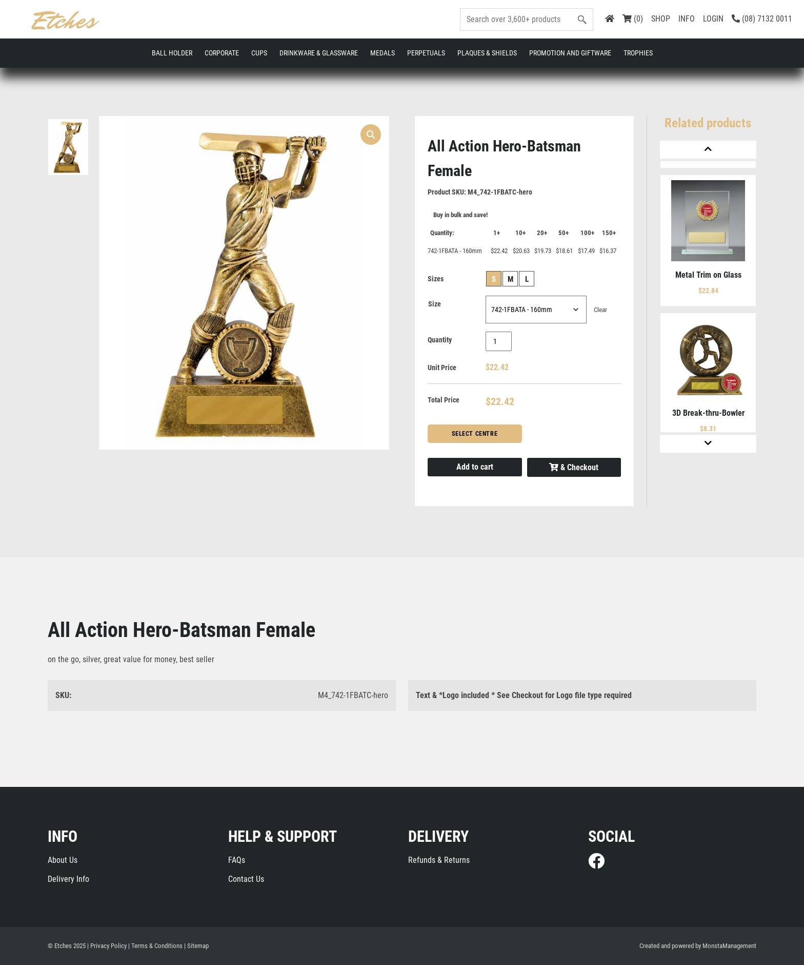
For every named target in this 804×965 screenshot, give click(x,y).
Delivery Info (68, 879)
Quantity (440, 340)
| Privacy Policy (107, 946)
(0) (632, 19)
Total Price (443, 400)
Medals (382, 53)
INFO (686, 19)
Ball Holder (172, 53)
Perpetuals (426, 53)
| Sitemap (196, 946)
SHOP (660, 19)
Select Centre (474, 433)
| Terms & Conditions (155, 946)
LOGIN (713, 19)
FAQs (236, 860)
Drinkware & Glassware (318, 53)
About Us (62, 860)
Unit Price (442, 367)
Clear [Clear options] (600, 310)
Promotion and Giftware (570, 53)
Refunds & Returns (439, 860)
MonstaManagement (729, 946)
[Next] (708, 444)
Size (434, 304)
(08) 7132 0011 (762, 19)
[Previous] (708, 150)
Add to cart (474, 467)
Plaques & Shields (487, 53)
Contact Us (246, 879)
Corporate (222, 53)
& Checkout (573, 467)
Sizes (436, 279)
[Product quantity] (499, 341)
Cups (259, 53)
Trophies (638, 53)
